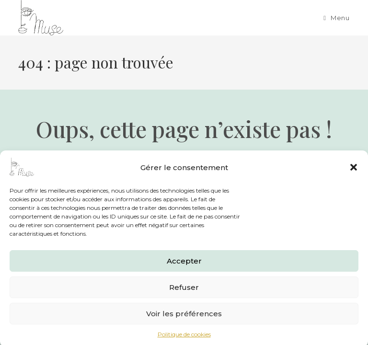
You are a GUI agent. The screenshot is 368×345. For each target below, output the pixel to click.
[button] (353, 170)
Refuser (184, 290)
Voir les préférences (184, 316)
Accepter (184, 263)
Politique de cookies (184, 337)
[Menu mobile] (336, 18)
